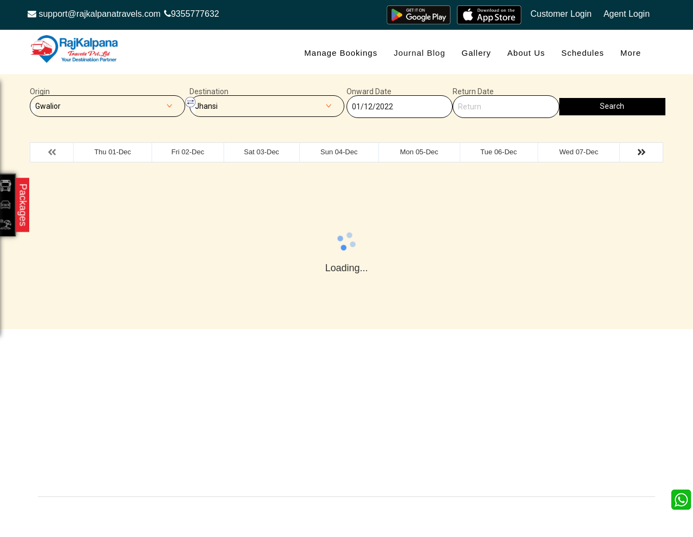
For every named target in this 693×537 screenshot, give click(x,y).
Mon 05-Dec (419, 152)
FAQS (312, 458)
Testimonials (323, 409)
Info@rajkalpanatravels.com (102, 451)
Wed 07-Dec (578, 152)
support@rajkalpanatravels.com (94, 13)
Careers (216, 474)
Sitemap (316, 442)
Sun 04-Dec (339, 152)
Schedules (582, 52)
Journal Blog (419, 52)
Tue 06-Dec (498, 152)
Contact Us (321, 474)
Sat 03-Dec (261, 152)
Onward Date (368, 91)
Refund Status (227, 442)
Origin (40, 91)
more (630, 52)
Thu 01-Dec (112, 152)
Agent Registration (234, 458)
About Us (526, 52)
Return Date (473, 91)
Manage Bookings (340, 52)
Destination (208, 91)
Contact (216, 409)
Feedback (419, 409)
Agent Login (627, 13)
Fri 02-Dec (187, 152)
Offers (213, 393)
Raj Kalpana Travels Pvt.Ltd (392, 513)
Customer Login (561, 13)
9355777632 (191, 13)
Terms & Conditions (435, 425)
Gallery (477, 52)
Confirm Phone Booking (442, 458)
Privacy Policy (326, 425)
